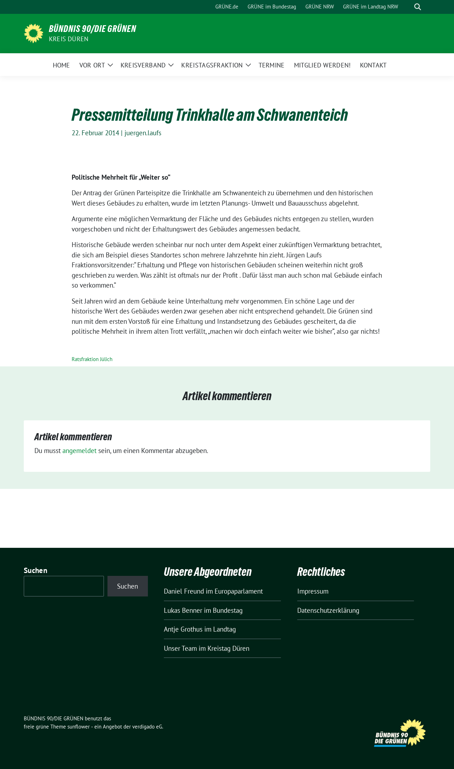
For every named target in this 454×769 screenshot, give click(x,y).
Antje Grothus (183, 629)
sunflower (78, 726)
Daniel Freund (184, 591)
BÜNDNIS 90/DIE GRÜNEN (92, 28)
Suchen (35, 570)
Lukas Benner (183, 610)
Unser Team (180, 648)
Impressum (312, 591)
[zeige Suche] (418, 7)
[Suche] (407, 7)
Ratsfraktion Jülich (92, 359)
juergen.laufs (142, 133)
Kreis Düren (68, 39)
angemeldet (79, 450)
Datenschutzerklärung (328, 610)
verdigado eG (147, 726)
